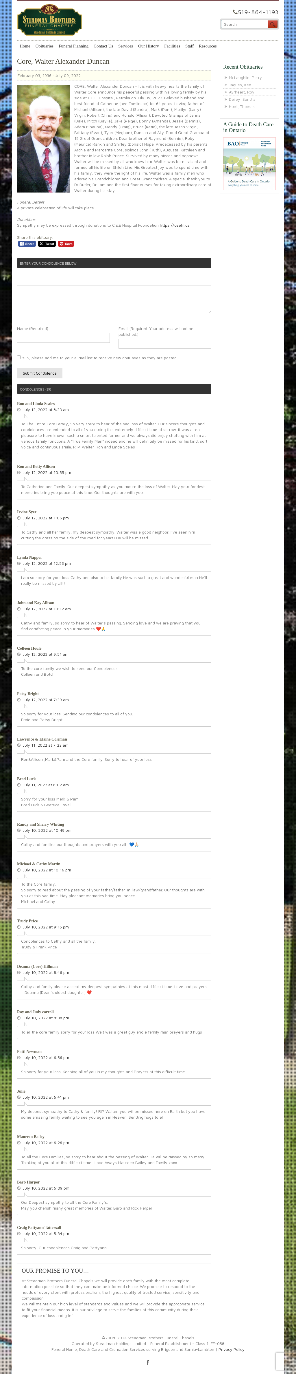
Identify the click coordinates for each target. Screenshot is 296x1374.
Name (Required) (32, 328)
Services (125, 46)
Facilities (172, 46)
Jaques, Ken (240, 84)
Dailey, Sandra (242, 99)
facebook (148, 1362)
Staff (189, 46)
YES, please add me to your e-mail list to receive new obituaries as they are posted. (97, 357)
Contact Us (103, 46)
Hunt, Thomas (242, 106)
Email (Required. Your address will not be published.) (156, 331)
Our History (148, 46)
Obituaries (44, 46)
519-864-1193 (258, 12)
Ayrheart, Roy (241, 91)
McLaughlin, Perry (245, 77)
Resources (208, 46)
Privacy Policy (232, 1349)
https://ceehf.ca (175, 225)
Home (25, 46)
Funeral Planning (73, 46)
